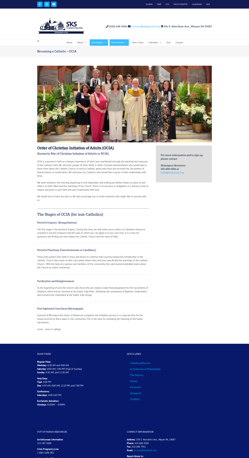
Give (168, 42)
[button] (38, 41)
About (82, 42)
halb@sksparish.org (172, 172)
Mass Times (138, 42)
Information (98, 42)
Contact (179, 42)
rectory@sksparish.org (146, 26)
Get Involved (119, 42)
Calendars (155, 42)
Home (69, 42)
